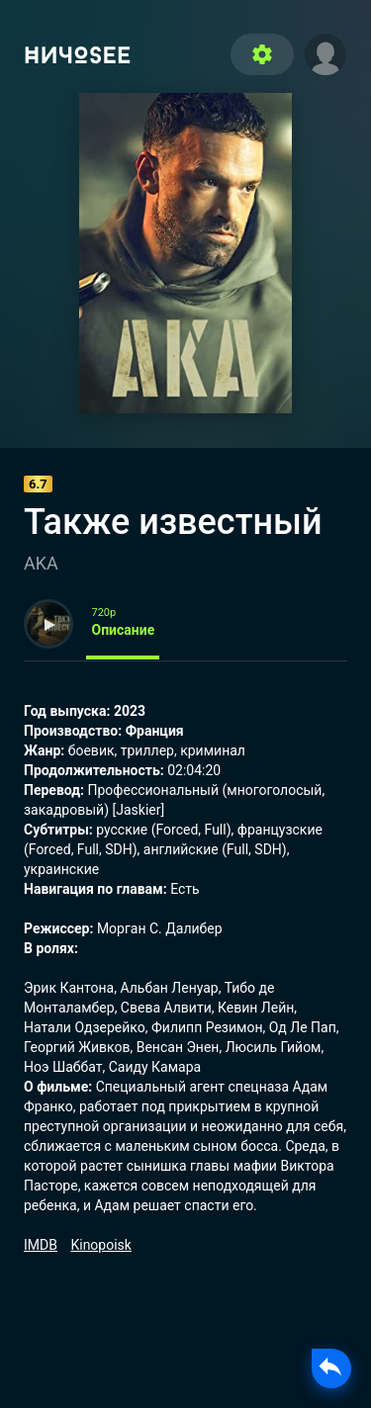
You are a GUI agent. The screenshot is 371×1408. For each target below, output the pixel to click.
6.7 (38, 484)
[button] (325, 52)
